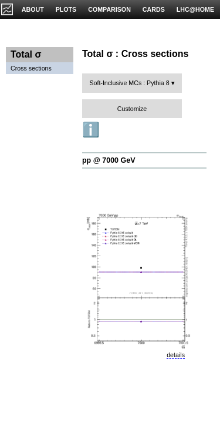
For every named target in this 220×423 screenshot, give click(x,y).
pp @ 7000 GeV (108, 160)
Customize (132, 108)
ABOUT (33, 9)
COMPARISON (109, 9)
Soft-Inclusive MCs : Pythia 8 (129, 82)
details (176, 354)
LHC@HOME (195, 9)
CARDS (154, 9)
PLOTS (66, 9)
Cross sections (31, 68)
